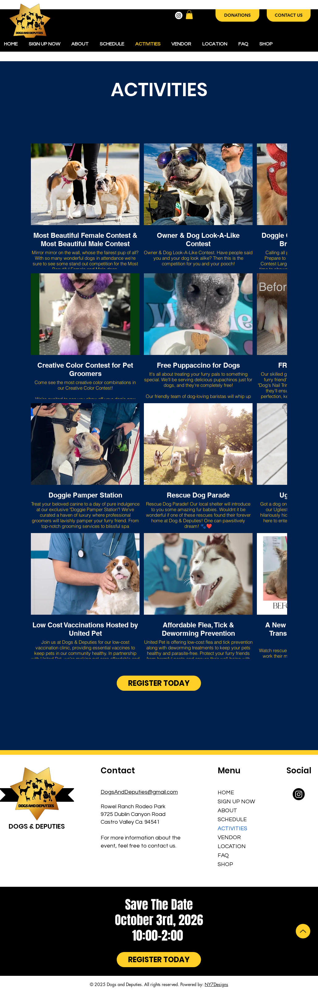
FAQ (223, 855)
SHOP (225, 864)
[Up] (303, 931)
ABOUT (227, 811)
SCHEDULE (232, 819)
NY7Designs (216, 984)
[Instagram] (178, 15)
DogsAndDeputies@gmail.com (139, 792)
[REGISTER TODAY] (159, 683)
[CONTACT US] (289, 15)
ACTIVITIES (232, 828)
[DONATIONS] (237, 15)
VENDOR (229, 837)
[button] (189, 14)
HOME (226, 793)
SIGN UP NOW (235, 802)
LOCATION (232, 846)
